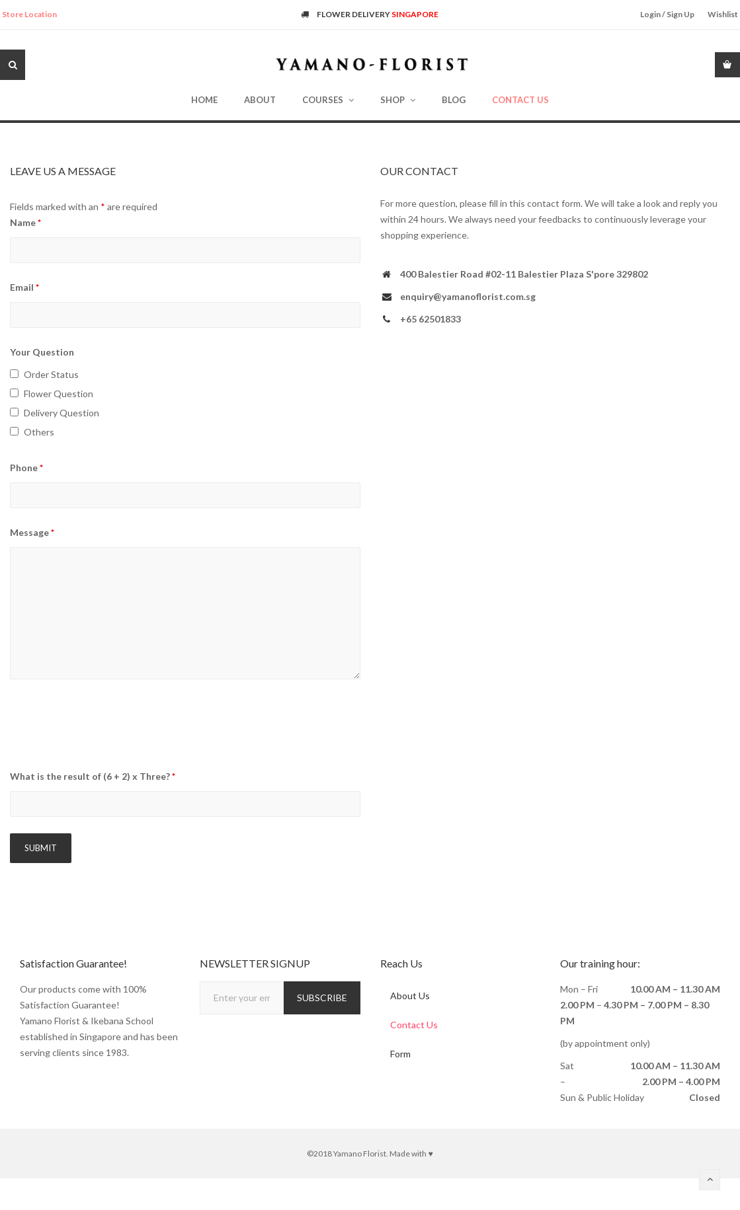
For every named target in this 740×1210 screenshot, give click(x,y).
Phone (26, 467)
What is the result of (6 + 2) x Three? (92, 776)
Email (24, 287)
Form (400, 1053)
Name (25, 222)
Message (32, 532)
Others (39, 431)
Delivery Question (61, 412)
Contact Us (414, 1024)
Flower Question (58, 393)
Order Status (51, 374)
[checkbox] (14, 373)
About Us (410, 995)
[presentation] (110, 726)
